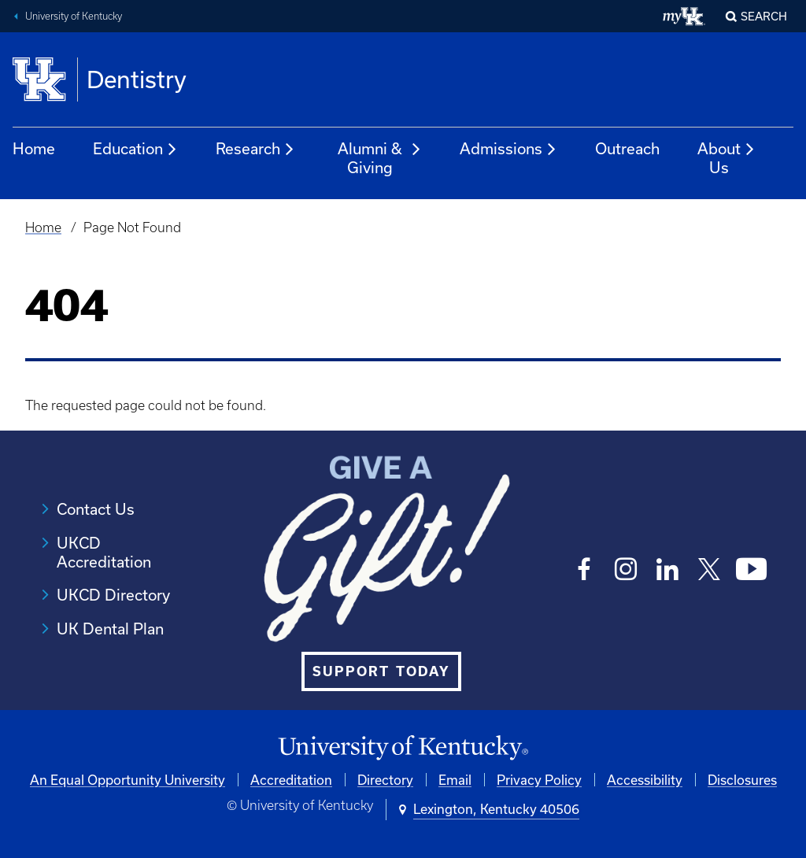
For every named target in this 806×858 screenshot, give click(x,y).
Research (255, 149)
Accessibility (644, 779)
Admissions (508, 149)
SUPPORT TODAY (381, 671)
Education (135, 149)
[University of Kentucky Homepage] (403, 748)
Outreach (627, 148)
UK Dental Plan (110, 628)
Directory (385, 779)
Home (34, 148)
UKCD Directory (113, 595)
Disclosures (742, 779)
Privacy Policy (539, 779)
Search (764, 16)
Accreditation (291, 779)
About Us (726, 157)
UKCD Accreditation (104, 552)
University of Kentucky (73, 16)
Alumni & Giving (380, 157)
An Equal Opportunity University (127, 779)
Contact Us (96, 509)
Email (454, 779)
